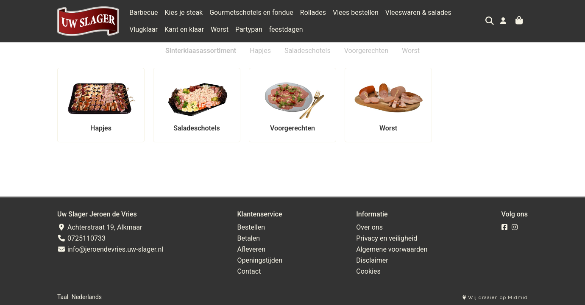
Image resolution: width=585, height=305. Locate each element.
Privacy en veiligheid (386, 238)
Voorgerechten (366, 51)
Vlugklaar (472, 12)
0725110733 (81, 238)
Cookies (368, 271)
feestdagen (251, 29)
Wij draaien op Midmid (495, 297)
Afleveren (251, 249)
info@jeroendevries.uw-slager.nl (110, 249)
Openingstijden (259, 260)
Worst (184, 29)
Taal (62, 297)
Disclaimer (372, 260)
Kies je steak (184, 12)
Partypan (213, 29)
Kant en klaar (149, 29)
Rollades (313, 12)
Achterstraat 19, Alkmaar (99, 227)
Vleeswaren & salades (418, 12)
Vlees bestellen (356, 12)
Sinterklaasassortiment (200, 51)
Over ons (369, 227)
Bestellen (251, 227)
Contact (249, 271)
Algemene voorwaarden (391, 249)
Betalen (248, 238)
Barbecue (143, 12)
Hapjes (260, 51)
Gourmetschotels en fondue (251, 12)
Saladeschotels (307, 51)
